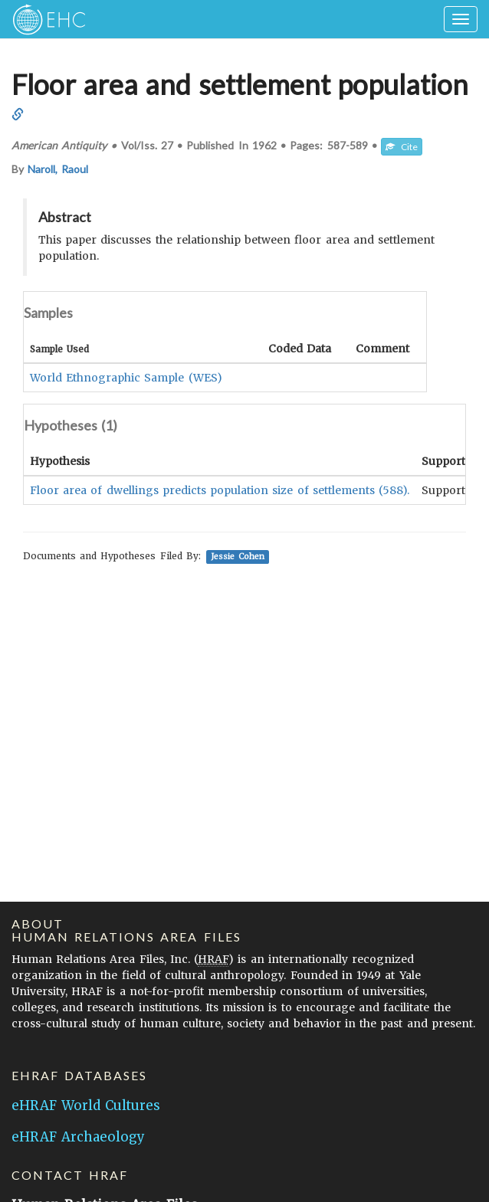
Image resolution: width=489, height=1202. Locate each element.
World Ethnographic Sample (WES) (126, 378)
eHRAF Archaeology (78, 1136)
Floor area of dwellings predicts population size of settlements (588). (219, 490)
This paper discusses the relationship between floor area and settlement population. (236, 248)
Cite (402, 146)
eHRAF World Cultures (85, 1105)
